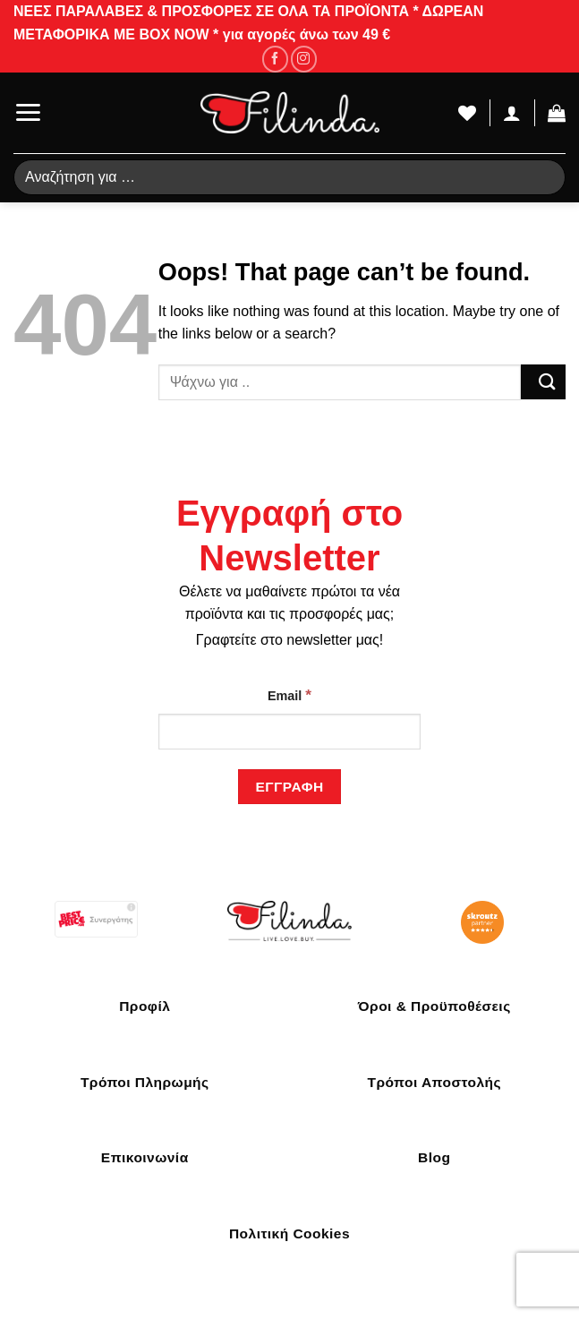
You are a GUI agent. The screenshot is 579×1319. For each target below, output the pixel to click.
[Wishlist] (467, 113)
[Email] (289, 731)
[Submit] (543, 381)
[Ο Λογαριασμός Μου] (512, 113)
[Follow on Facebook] (275, 59)
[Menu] (27, 112)
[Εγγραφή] (289, 786)
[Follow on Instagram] (304, 59)
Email (289, 695)
